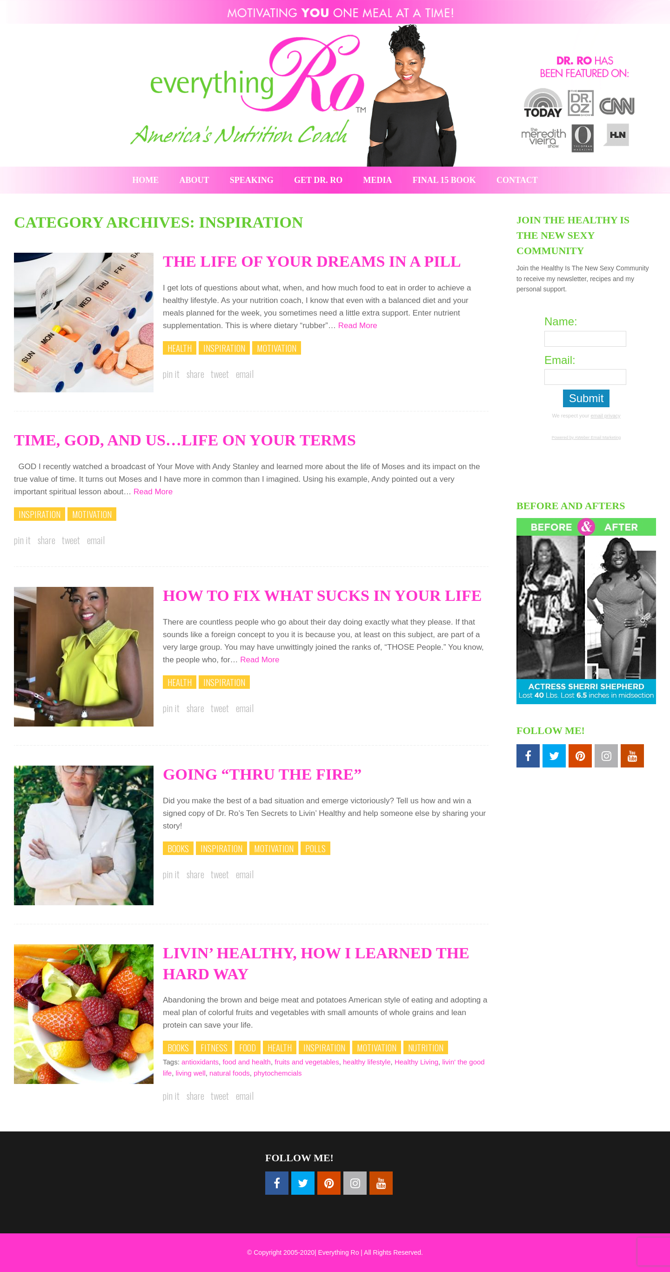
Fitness (214, 1047)
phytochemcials (278, 1073)
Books (178, 848)
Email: (560, 360)
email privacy (605, 415)
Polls (315, 848)
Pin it (171, 374)
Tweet (220, 374)
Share (195, 374)
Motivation (276, 347)
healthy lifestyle (367, 1062)
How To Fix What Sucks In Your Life (322, 595)
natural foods (229, 1073)
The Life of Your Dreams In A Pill (312, 261)
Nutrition (425, 1047)
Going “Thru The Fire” (262, 774)
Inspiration (224, 347)
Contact (517, 180)
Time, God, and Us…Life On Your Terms (185, 440)
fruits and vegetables (307, 1062)
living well (191, 1073)
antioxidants (200, 1062)
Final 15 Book (444, 180)
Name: (560, 321)
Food (247, 1047)
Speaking (252, 180)
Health (180, 347)
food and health (246, 1062)
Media (377, 180)
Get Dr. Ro (318, 180)
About (194, 180)
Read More (357, 325)
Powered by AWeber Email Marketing (586, 437)
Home (145, 180)
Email (245, 374)
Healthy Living (416, 1062)
